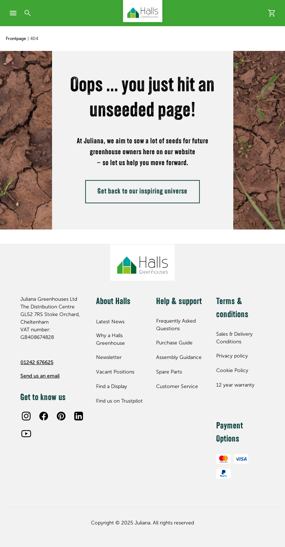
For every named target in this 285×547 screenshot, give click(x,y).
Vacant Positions (115, 372)
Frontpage (16, 38)
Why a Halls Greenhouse (110, 339)
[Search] (27, 13)
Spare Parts (169, 372)
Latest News (110, 322)
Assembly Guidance (179, 357)
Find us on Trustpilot (119, 401)
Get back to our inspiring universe (142, 191)
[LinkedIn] (78, 416)
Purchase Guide (174, 343)
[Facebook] (44, 416)
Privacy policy (232, 356)
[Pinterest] (61, 416)
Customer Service (177, 386)
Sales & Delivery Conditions (234, 338)
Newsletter (109, 357)
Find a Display (111, 386)
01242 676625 (37, 362)
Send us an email (40, 376)
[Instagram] (26, 416)
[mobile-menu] (13, 13)
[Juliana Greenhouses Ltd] (142, 11)
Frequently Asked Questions (176, 325)
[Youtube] (26, 433)
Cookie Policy (232, 370)
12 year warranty (235, 385)
